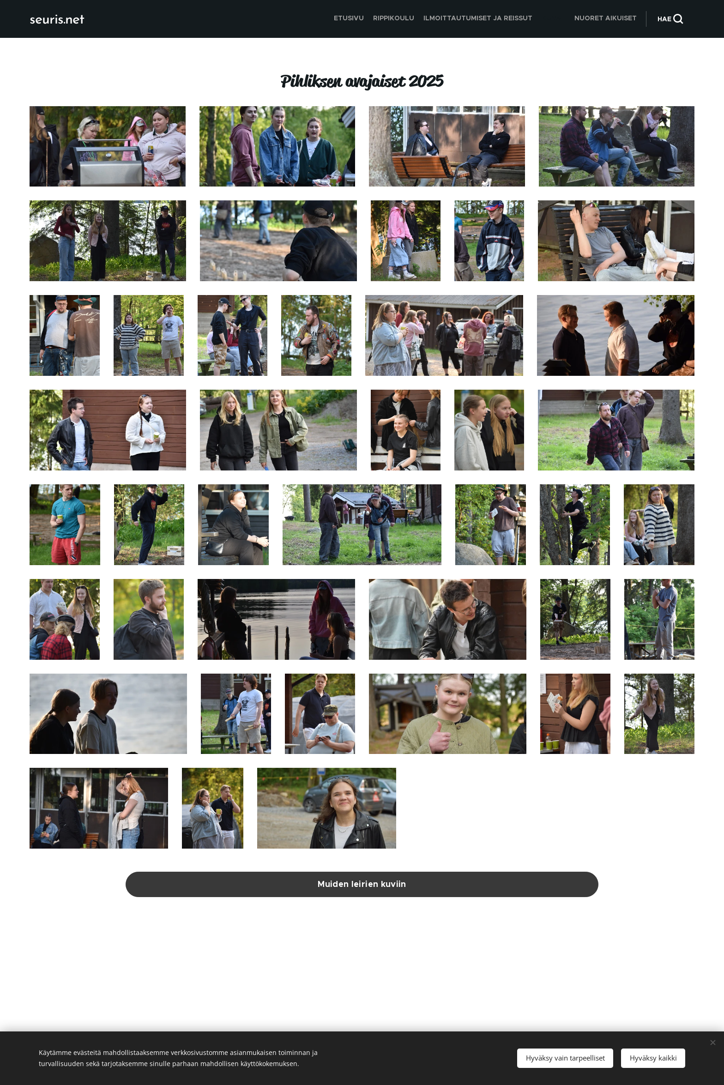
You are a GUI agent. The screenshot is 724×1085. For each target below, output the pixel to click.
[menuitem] (600, 18)
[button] (670, 18)
